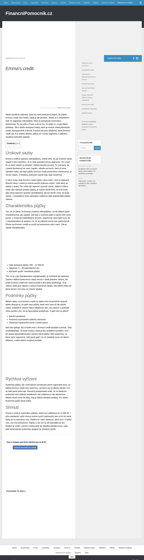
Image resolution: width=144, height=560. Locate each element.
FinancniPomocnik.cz (29, 13)
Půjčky (95, 3)
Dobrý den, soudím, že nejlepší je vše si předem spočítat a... (87, 183)
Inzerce (54, 3)
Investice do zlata (88, 104)
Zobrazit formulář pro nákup (25, 447)
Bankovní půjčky (108, 3)
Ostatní (63, 3)
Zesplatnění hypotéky (89, 109)
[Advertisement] (40, 36)
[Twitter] (137, 58)
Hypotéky (34, 3)
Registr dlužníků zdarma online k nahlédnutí (87, 97)
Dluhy (6, 3)
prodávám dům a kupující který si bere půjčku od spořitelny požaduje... (87, 171)
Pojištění (86, 3)
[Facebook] (133, 58)
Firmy (25, 3)
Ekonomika (15, 3)
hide (17, 143)
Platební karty (74, 3)
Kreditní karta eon (88, 84)
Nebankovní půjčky (125, 3)
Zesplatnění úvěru (88, 70)
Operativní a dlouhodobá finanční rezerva (89, 76)
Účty (86, 553)
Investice (44, 3)
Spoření (78, 553)
